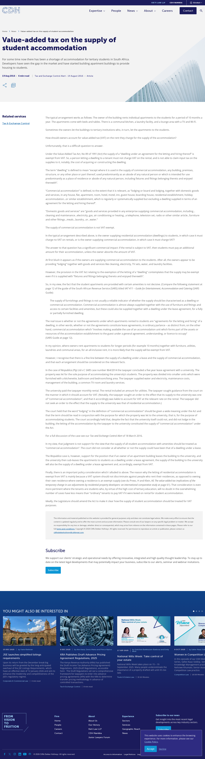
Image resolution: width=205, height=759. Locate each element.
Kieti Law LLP (158, 3)
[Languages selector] (196, 2)
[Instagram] (14, 754)
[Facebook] (4, 754)
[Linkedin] (19, 754)
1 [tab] (193, 625)
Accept (150, 749)
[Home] (11, 10)
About (148, 10)
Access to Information (113, 754)
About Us (92, 720)
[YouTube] (24, 754)
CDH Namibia (176, 3)
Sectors (126, 720)
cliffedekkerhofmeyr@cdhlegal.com (69, 532)
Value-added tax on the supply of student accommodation (47, 31)
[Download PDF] (13, 85)
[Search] (201, 10)
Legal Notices (129, 754)
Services (126, 725)
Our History (94, 725)
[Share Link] (4, 85)
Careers (167, 10)
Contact (58, 733)
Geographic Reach (131, 729)
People (116, 10)
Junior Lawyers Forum (99, 737)
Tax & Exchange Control (16, 123)
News (131, 10)
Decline (162, 749)
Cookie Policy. (151, 742)
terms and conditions (66, 529)
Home (4, 31)
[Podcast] (29, 754)
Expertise (95, 10)
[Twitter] (9, 754)
